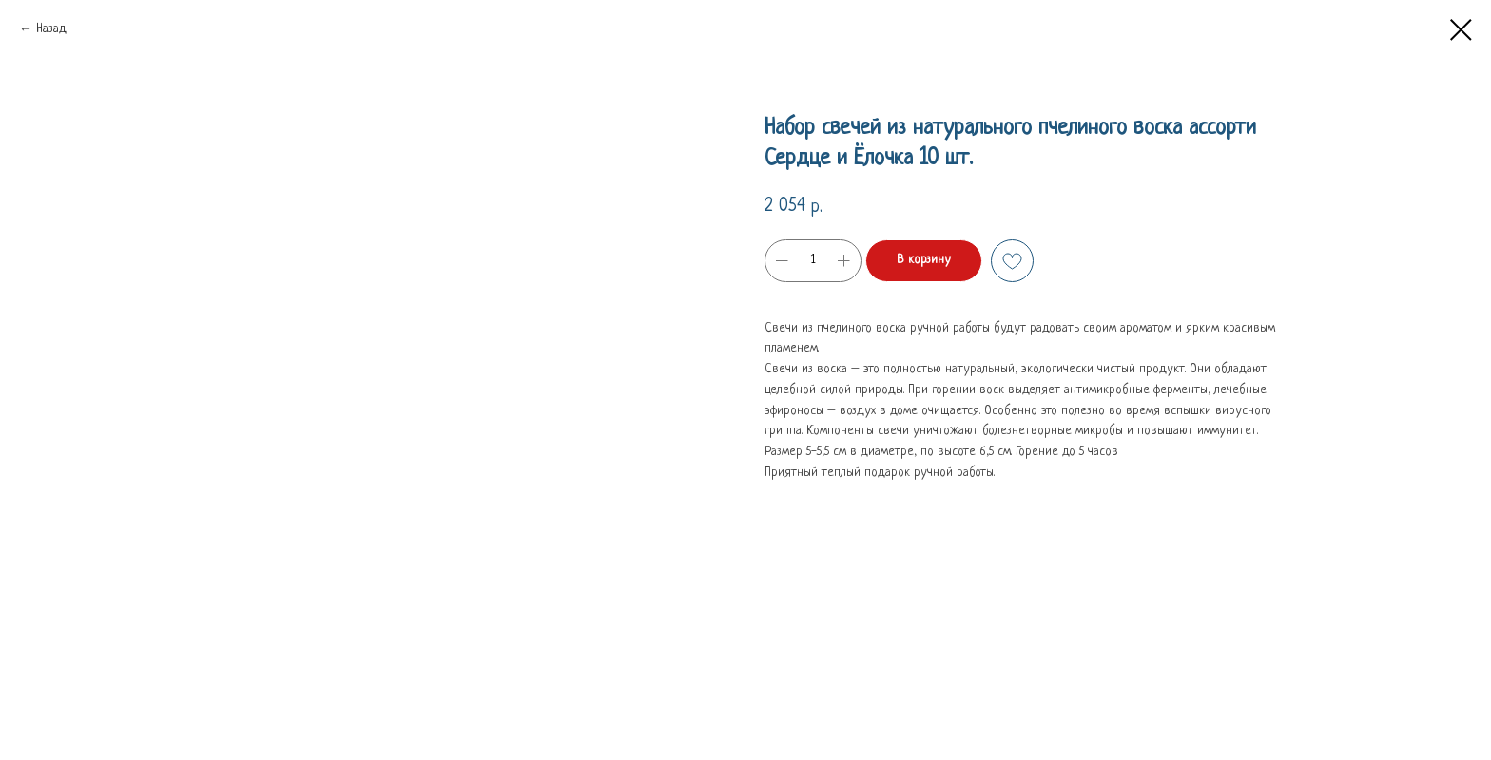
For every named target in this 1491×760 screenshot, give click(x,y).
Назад (51, 29)
